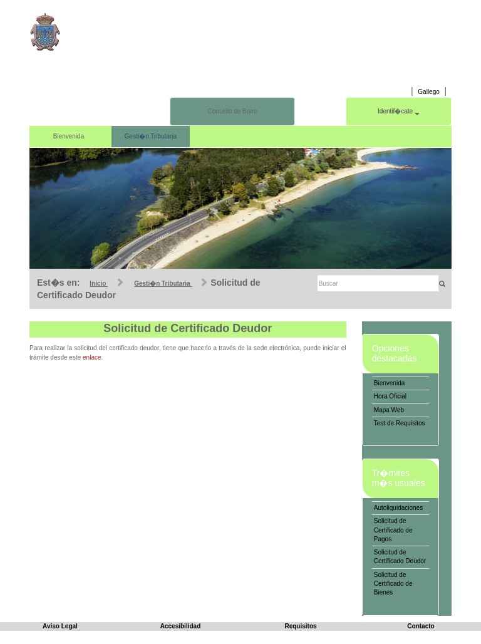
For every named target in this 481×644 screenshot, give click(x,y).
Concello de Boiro (232, 111)
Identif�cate (399, 111)
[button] (61, 208)
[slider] (240, 208)
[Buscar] (379, 283)
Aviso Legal (60, 626)
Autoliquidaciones (398, 507)
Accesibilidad (180, 626)
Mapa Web (389, 410)
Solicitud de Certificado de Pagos (393, 530)
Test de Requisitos (399, 423)
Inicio (99, 283)
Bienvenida (68, 136)
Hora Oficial (390, 396)
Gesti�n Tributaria (151, 136)
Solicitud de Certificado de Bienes (393, 583)
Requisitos (300, 626)
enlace (92, 357)
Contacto (420, 626)
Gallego (428, 91)
